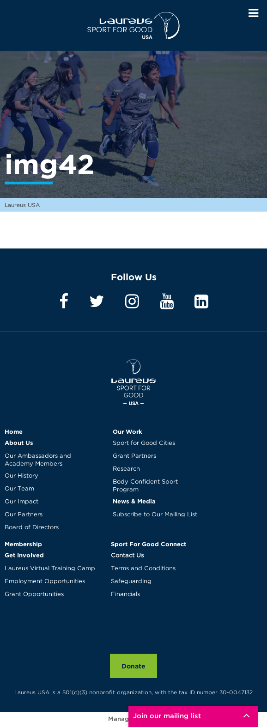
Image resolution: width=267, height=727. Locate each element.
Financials (125, 594)
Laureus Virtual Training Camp (50, 568)
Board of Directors (32, 527)
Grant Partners (134, 456)
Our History (21, 476)
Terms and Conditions (143, 568)
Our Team (19, 488)
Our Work (127, 431)
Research (126, 469)
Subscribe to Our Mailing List (155, 514)
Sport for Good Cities (144, 443)
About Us (19, 442)
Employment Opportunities (45, 581)
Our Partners (23, 514)
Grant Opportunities (34, 594)
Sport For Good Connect (148, 544)
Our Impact (21, 501)
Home (14, 431)
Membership (23, 544)
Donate (133, 665)
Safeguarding (131, 581)
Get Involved (24, 555)
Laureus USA (133, 25)
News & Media (134, 501)
